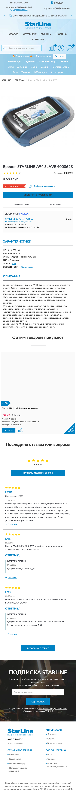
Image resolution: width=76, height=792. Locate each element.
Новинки (62, 34)
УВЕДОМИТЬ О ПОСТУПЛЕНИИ (38, 195)
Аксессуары (57, 72)
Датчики (30, 61)
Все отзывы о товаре (38, 648)
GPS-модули (40, 72)
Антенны (22, 67)
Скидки (51, 759)
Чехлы (10, 67)
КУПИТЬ (8, 430)
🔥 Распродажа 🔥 (22, 56)
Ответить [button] (11, 524)
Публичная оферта (18, 763)
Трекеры (25, 72)
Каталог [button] (13, 34)
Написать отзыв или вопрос (38, 473)
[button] (18, 9)
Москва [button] (23, 214)
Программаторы (60, 67)
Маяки (33, 67)
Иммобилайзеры (48, 61)
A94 (14, 264)
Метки (64, 61)
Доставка (52, 734)
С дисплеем (27, 267)
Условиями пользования (34, 711)
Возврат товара (54, 743)
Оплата (51, 739)
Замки (44, 67)
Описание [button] (55, 205)
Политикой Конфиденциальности (53, 708)
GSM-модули (15, 61)
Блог (49, 754)
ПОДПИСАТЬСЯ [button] (38, 702)
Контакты (38, 39)
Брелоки (59, 56)
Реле (15, 72)
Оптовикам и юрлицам (37, 34)
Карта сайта (15, 759)
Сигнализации (43, 56)
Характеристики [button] (20, 205)
